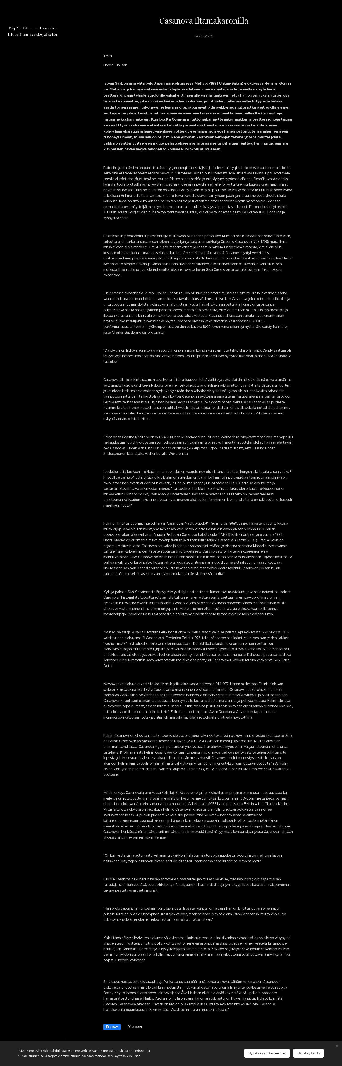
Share (112, 1027)
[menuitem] (32, 545)
